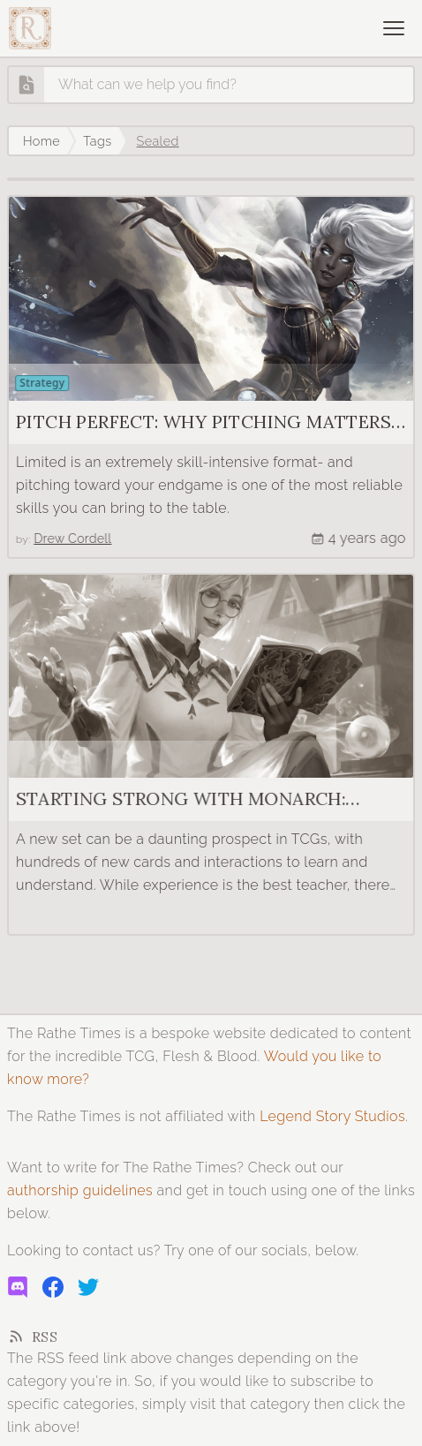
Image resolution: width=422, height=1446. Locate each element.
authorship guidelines (80, 1190)
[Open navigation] (394, 28)
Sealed (158, 140)
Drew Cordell (70, 538)
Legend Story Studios (332, 1116)
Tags (97, 140)
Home (41, 140)
